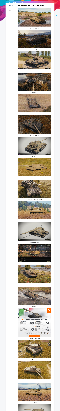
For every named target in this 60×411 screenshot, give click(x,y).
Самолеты (10, 10)
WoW (9, 11)
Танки (9, 7)
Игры (18, 2)
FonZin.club (13, 2)
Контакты (21, 2)
